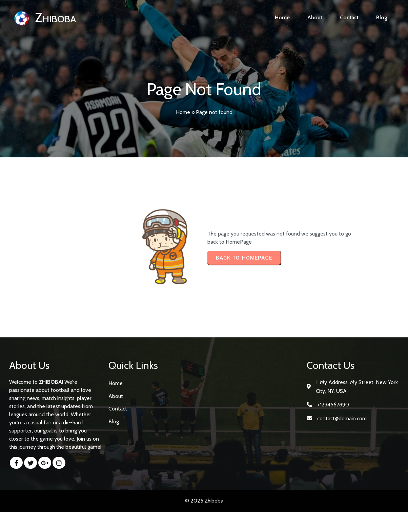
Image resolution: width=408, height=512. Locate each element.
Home (183, 112)
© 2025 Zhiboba (204, 500)
